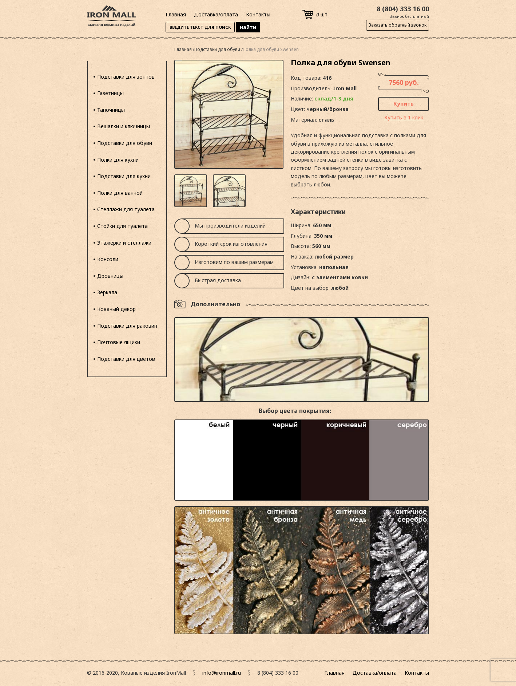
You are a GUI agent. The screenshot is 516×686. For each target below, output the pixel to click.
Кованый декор (116, 308)
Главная (176, 14)
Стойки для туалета (122, 225)
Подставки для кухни (124, 176)
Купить (403, 103)
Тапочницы (111, 109)
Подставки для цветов (126, 358)
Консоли (107, 259)
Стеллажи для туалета (126, 209)
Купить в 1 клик (403, 117)
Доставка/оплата (216, 14)
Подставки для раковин (127, 325)
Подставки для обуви (124, 142)
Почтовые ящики (118, 342)
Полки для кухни (118, 159)
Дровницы (110, 275)
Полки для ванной (120, 192)
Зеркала (107, 292)
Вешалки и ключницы (123, 126)
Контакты (258, 14)
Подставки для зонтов (126, 76)
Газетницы (110, 93)
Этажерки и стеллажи (124, 242)
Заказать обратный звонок (397, 25)
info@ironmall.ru (221, 672)
